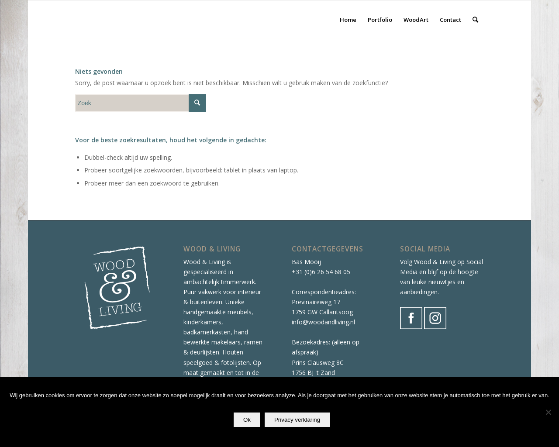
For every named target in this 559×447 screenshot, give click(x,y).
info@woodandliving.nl (323, 322)
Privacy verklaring (297, 419)
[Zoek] (475, 19)
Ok (247, 419)
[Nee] (548, 412)
